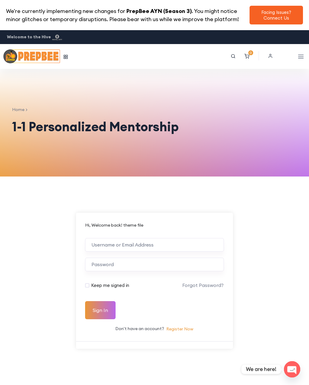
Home (18, 109)
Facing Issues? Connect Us (276, 15)
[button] (272, 56)
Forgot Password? (203, 285)
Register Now (179, 329)
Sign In (100, 310)
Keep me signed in (110, 285)
